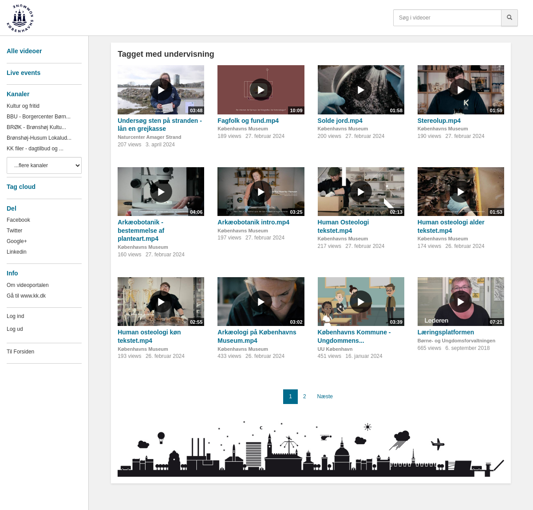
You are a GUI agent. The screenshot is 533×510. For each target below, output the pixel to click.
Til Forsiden (20, 352)
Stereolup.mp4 (439, 120)
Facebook (18, 220)
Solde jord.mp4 (340, 120)
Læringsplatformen (446, 332)
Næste (325, 396)
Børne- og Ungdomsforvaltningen (456, 340)
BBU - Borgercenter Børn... (39, 117)
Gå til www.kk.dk (26, 296)
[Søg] (509, 17)
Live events (23, 72)
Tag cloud (21, 186)
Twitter (14, 231)
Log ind (15, 316)
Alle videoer (24, 51)
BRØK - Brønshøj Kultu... (36, 127)
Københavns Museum (242, 128)
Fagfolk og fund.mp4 (248, 120)
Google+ (17, 241)
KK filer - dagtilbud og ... (35, 148)
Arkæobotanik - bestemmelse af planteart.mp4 (141, 230)
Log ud (15, 329)
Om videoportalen (28, 285)
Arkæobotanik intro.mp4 (253, 222)
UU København (335, 349)
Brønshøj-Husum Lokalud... (39, 138)
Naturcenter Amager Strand (149, 137)
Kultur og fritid (23, 106)
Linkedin (17, 252)
